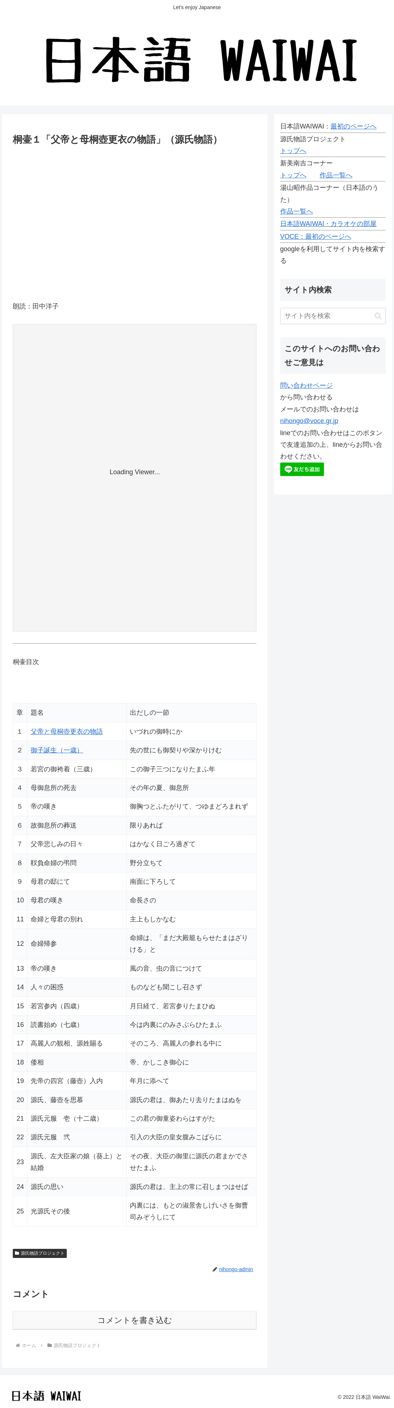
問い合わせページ (306, 385)
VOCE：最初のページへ (315, 236)
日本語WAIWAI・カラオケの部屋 (328, 223)
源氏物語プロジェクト (40, 1253)
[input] (333, 316)
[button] (378, 316)
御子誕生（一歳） (57, 750)
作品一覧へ (336, 175)
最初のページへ (353, 126)
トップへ (293, 150)
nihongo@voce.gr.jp (309, 421)
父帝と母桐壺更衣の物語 (67, 731)
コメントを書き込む (134, 1320)
